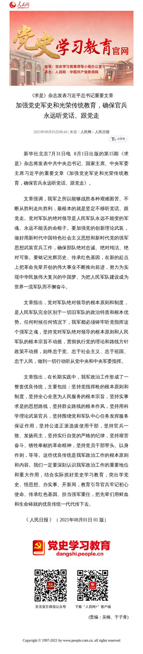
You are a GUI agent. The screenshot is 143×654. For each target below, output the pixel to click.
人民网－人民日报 (95, 132)
